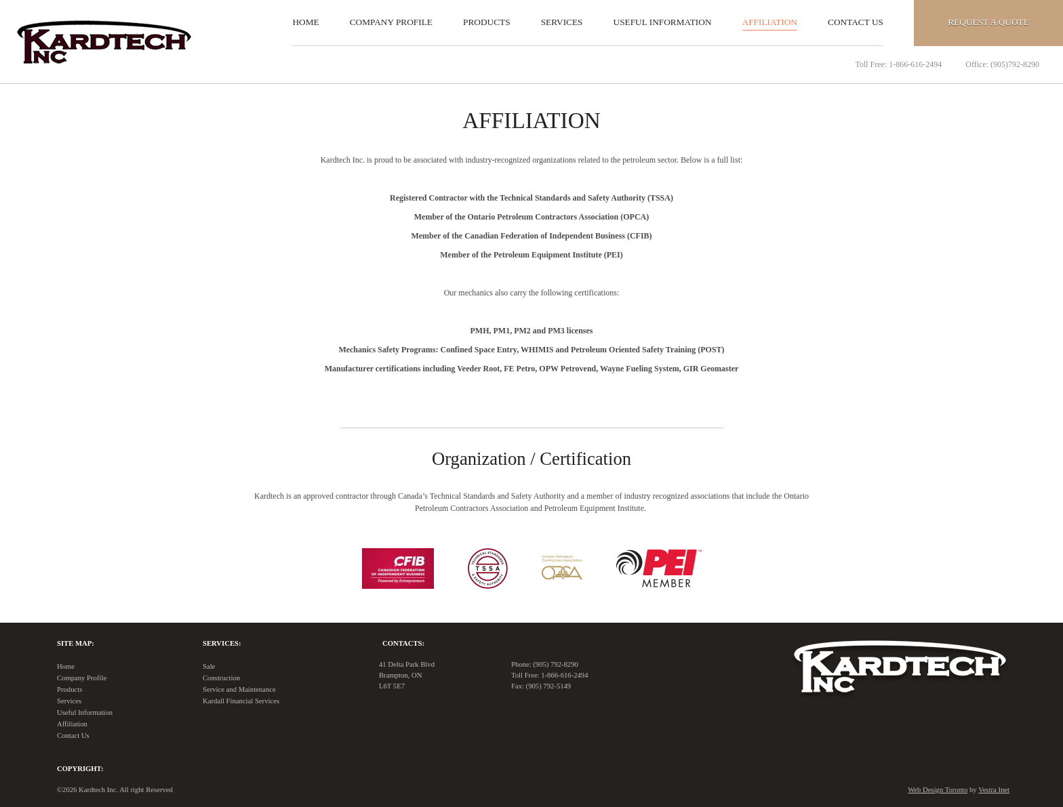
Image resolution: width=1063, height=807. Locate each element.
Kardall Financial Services (241, 701)
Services (562, 22)
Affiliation (769, 22)
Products (486, 22)
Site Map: (75, 643)
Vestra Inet (993, 789)
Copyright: (80, 768)
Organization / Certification (531, 459)
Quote (988, 22)
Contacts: (403, 643)
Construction (221, 678)
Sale (209, 666)
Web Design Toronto (937, 789)
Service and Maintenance (239, 689)
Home (305, 22)
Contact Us (855, 22)
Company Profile (391, 22)
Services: (222, 643)
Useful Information (663, 22)
